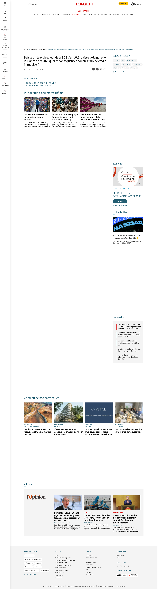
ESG (123, 61)
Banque (38, 563)
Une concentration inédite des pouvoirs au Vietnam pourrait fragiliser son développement (125, 519)
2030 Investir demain (31, 570)
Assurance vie (131, 61)
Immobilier (42, 49)
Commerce (126, 64)
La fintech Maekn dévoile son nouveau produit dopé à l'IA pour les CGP (129, 335)
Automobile (45, 570)
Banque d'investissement (33, 560)
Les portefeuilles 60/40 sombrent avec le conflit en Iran (128, 343)
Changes (134, 68)
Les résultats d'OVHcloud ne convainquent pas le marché (36, 117)
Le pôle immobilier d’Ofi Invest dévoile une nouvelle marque (129, 350)
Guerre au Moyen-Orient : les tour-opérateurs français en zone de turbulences (97, 518)
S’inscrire (48, 85)
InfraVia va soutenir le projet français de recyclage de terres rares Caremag (65, 117)
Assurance (28, 567)
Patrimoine (34, 49)
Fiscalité (116, 61)
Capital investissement (121, 68)
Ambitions (38, 567)
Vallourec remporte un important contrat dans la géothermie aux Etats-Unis (92, 117)
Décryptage (29, 563)
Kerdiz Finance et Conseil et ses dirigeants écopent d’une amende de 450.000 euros (129, 327)
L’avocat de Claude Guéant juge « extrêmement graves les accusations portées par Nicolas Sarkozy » (67, 516)
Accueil (26, 49)
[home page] (84, 4)
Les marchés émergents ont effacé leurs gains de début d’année (128, 357)
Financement (29, 556)
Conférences (137, 64)
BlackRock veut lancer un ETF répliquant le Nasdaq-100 (126, 236)
